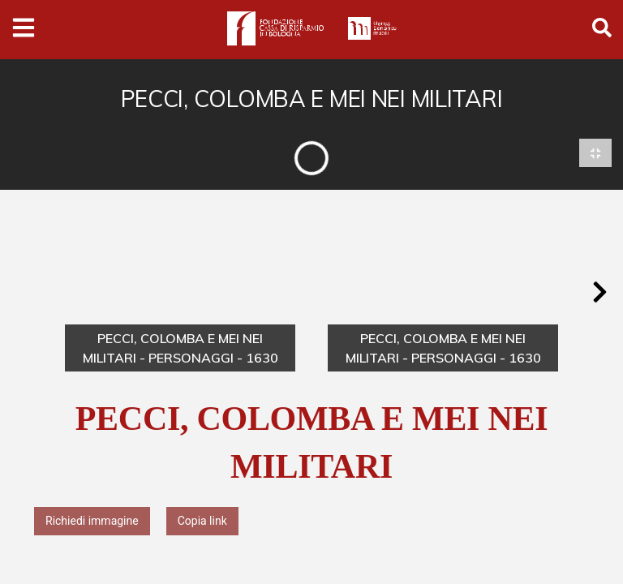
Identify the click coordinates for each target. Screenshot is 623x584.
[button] (599, 293)
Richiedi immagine (92, 521)
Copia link (202, 521)
